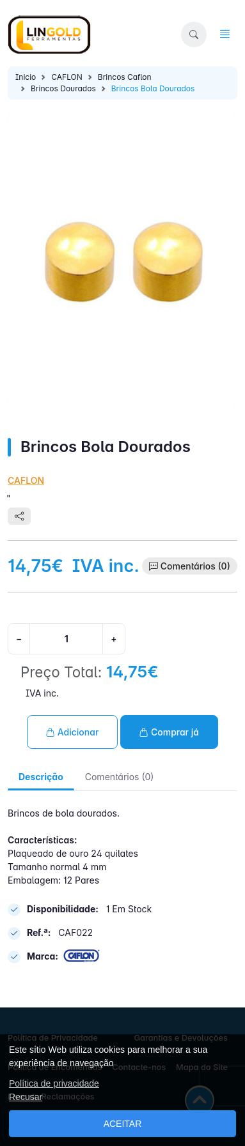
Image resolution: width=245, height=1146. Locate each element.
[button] (194, 34)
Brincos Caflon (125, 77)
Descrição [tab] (41, 776)
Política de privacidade (54, 1083)
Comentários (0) (195, 566)
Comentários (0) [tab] (119, 776)
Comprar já (169, 732)
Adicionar (72, 732)
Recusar (25, 1097)
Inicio (25, 77)
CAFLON (67, 77)
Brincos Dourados (63, 88)
